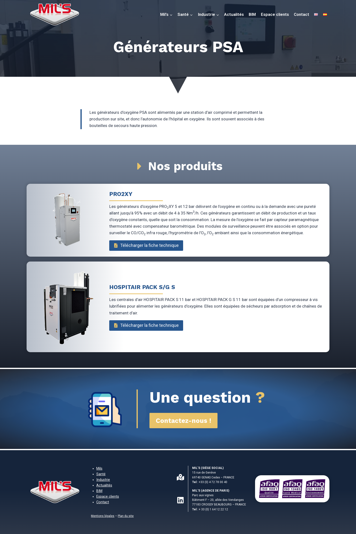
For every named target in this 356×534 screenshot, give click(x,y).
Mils (99, 468)
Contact (301, 14)
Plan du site (126, 516)
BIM (252, 14)
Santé (101, 474)
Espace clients (275, 14)
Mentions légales (102, 516)
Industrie (103, 480)
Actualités (234, 14)
